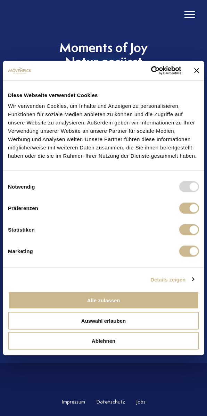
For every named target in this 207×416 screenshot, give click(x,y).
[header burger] (189, 14)
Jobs (141, 401)
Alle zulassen (103, 300)
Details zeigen (167, 279)
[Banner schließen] (196, 70)
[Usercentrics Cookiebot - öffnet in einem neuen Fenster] (151, 70)
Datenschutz (110, 401)
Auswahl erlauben (103, 320)
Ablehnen (103, 341)
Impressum (73, 401)
